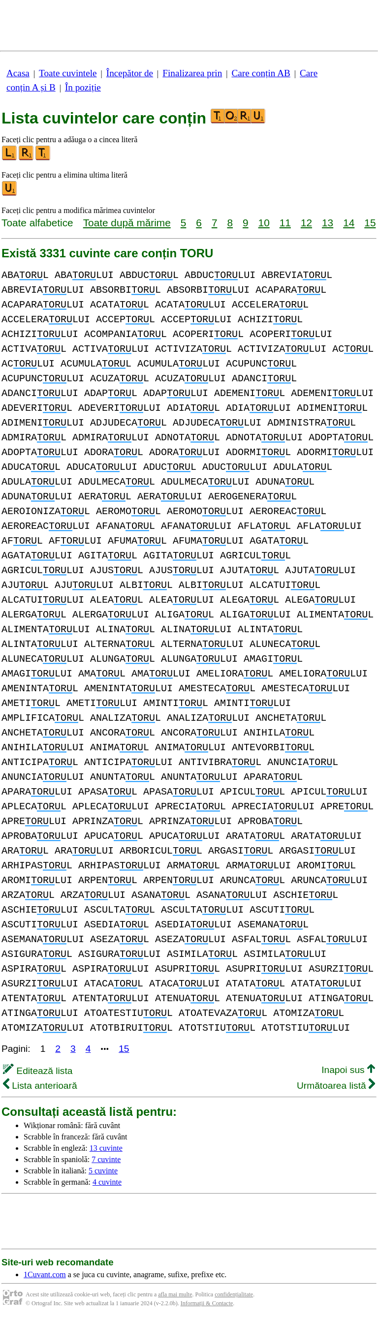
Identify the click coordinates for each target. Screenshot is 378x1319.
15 (370, 222)
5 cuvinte (103, 1170)
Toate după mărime (127, 222)
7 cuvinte (106, 1159)
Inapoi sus (348, 1070)
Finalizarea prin (192, 73)
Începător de (129, 73)
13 (327, 222)
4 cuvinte (107, 1182)
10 (264, 222)
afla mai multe (175, 1294)
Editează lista (37, 1071)
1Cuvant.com (45, 1274)
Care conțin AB (260, 73)
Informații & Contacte (207, 1303)
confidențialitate (234, 1294)
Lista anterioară (40, 1085)
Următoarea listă (336, 1085)
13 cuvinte (106, 1148)
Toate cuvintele (67, 73)
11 (285, 222)
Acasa (18, 73)
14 (348, 222)
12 (306, 222)
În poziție (83, 87)
